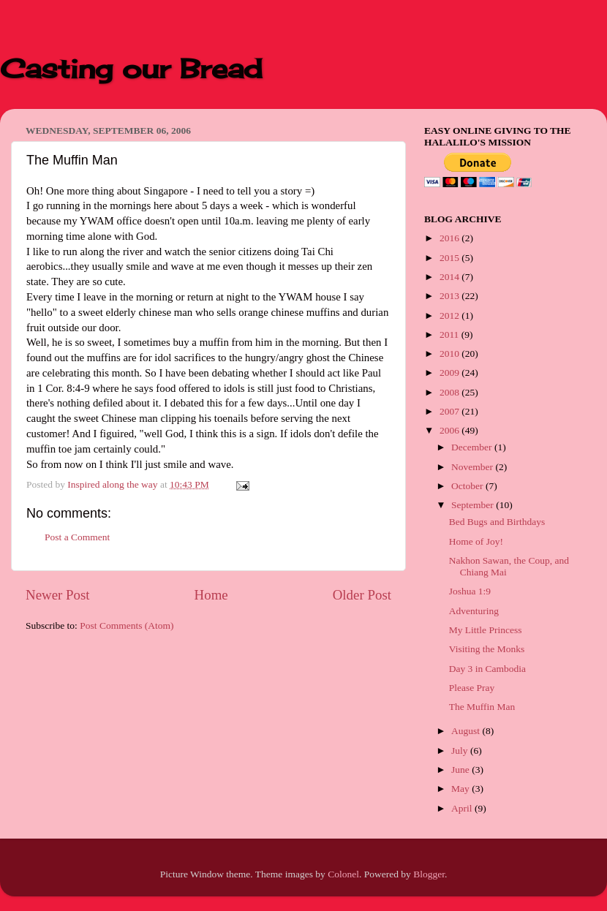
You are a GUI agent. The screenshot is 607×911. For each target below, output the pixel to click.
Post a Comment (77, 537)
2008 (450, 392)
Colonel (343, 874)
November (473, 466)
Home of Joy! (476, 541)
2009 (450, 372)
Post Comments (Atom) (126, 625)
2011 (450, 334)
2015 (450, 257)
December (472, 447)
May (461, 788)
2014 (450, 276)
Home (211, 594)
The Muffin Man (482, 706)
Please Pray (472, 687)
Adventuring (474, 610)
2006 (450, 430)
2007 (450, 411)
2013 (450, 295)
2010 (450, 353)
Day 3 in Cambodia (487, 668)
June (461, 769)
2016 (450, 238)
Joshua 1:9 (470, 591)
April (463, 808)
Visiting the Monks (486, 648)
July (460, 750)
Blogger (429, 874)
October (468, 485)
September (473, 504)
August (466, 730)
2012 (450, 315)
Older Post (362, 594)
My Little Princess (485, 629)
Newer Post (58, 594)
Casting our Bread (131, 69)
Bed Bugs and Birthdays (497, 521)
